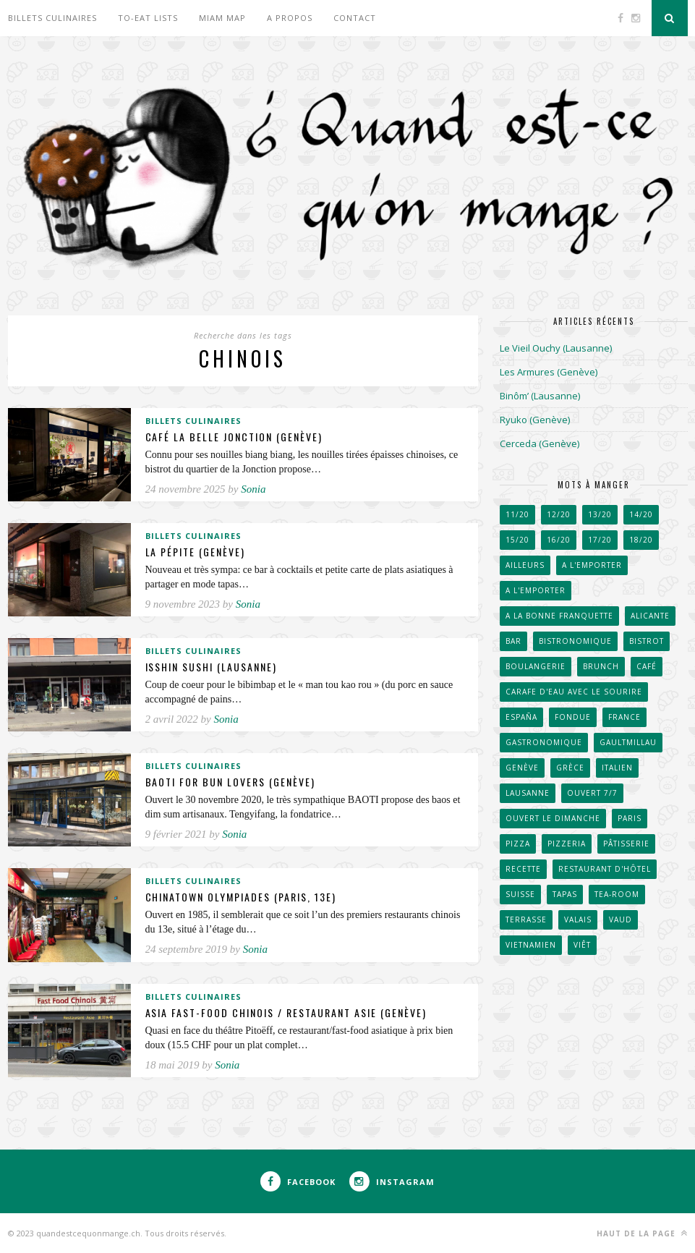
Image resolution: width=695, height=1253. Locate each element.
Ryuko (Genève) (535, 419)
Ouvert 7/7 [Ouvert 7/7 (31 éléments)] (592, 793)
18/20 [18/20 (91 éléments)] (641, 540)
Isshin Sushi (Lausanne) (211, 666)
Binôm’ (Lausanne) (540, 395)
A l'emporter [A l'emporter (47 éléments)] (592, 565)
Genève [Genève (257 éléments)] (522, 768)
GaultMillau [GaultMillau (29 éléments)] (628, 742)
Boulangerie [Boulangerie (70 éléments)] (536, 666)
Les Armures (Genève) (548, 371)
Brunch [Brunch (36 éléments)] (601, 666)
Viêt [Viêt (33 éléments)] (582, 945)
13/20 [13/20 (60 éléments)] (600, 514)
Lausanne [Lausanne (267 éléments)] (528, 793)
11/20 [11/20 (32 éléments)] (517, 514)
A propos (289, 17)
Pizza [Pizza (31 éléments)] (518, 843)
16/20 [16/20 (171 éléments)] (559, 540)
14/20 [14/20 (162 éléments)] (641, 514)
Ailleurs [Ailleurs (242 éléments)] (525, 565)
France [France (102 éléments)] (624, 717)
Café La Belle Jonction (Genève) (234, 436)
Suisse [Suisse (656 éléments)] (520, 894)
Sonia (253, 489)
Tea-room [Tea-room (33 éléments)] (616, 894)
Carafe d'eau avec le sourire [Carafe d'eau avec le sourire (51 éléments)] (574, 692)
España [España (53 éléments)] (521, 717)
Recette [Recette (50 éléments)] (523, 869)
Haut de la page (642, 1233)
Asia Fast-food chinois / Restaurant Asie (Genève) (286, 1012)
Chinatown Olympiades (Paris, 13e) (241, 896)
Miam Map (222, 17)
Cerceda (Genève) (539, 443)
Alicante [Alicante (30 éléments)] (650, 616)
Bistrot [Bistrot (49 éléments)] (646, 641)
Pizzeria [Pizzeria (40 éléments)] (566, 843)
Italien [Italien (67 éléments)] (617, 768)
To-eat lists (148, 17)
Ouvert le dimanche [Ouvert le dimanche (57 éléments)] (553, 818)
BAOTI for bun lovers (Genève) (230, 781)
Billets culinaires (52, 17)
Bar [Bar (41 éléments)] (513, 641)
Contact (354, 17)
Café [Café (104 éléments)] (646, 666)
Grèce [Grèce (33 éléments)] (570, 768)
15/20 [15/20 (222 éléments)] (517, 540)
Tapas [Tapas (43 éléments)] (565, 894)
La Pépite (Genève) (195, 551)
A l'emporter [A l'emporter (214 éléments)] (536, 590)
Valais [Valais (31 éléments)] (578, 919)
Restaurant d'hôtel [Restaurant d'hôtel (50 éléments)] (604, 869)
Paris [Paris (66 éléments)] (629, 818)
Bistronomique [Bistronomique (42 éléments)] (575, 641)
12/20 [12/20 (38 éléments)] (559, 514)
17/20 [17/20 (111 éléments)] (600, 540)
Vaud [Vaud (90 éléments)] (620, 919)
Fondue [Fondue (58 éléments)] (573, 717)
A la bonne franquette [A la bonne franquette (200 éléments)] (559, 616)
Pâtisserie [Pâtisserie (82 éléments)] (626, 843)
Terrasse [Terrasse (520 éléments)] (526, 919)
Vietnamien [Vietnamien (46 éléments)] (531, 945)
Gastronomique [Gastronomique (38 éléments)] (544, 742)
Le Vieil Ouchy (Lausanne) (556, 347)
